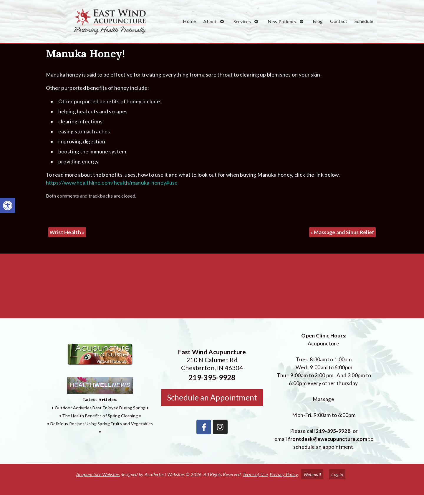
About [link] (210, 21)
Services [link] (242, 21)
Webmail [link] (312, 474)
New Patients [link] (282, 21)
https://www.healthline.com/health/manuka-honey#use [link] (112, 183)
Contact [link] (338, 21)
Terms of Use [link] (255, 474)
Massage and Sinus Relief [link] (342, 232)
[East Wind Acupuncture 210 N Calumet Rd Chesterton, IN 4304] (212, 288)
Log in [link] (337, 474)
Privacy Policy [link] (284, 474)
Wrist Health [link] (67, 232)
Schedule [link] (364, 21)
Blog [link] (318, 21)
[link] (7, 205)
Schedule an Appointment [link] (212, 397)
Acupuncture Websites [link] (98, 474)
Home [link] (189, 21)
